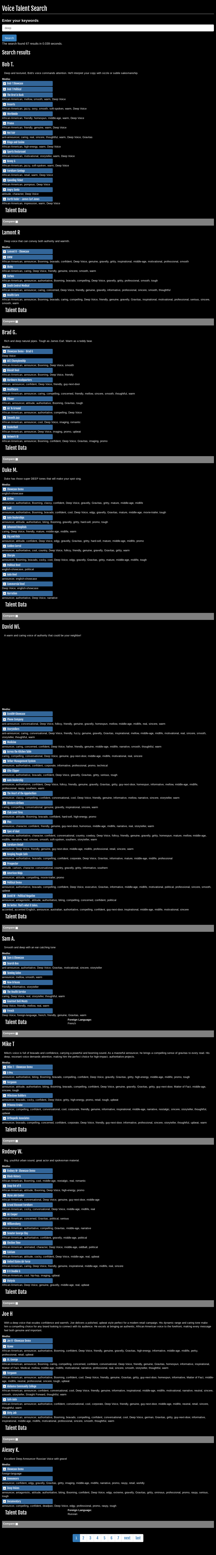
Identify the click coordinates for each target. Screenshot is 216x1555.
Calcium (11, 1252)
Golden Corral (14, 546)
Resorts (11, 104)
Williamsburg (14, 1223)
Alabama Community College (21, 1386)
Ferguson (11, 1082)
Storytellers (13, 729)
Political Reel (13, 565)
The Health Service (16, 991)
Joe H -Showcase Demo (19, 1340)
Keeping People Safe (17, 854)
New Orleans (13, 982)
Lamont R (11, 232)
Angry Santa (13, 189)
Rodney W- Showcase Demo (21, 1170)
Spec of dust (13, 831)
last (138, 1538)
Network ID (12, 436)
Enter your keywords (20, 20)
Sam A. (8, 939)
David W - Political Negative (21, 895)
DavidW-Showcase (16, 713)
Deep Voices (13, 1488)
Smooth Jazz (13, 417)
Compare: (9, 221)
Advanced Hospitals (16, 527)
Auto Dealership (15, 780)
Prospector (12, 863)
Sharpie (11, 555)
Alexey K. (10, 1450)
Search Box (13, 963)
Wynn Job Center (15, 1195)
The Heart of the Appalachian (21, 793)
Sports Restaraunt (16, 151)
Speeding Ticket (15, 180)
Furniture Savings (16, 170)
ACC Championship (16, 360)
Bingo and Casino (15, 142)
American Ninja (15, 873)
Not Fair (11, 132)
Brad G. (9, 332)
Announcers (13, 1478)
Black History (14, 1176)
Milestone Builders (16, 1095)
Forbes (10, 276)
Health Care (13, 295)
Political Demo (14, 882)
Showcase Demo (15, 489)
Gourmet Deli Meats (17, 1001)
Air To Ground (14, 408)
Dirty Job (11, 1412)
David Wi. (11, 627)
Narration (12, 593)
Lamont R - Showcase (18, 251)
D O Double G (13, 1271)
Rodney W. (12, 1151)
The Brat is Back (15, 95)
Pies (9, 822)
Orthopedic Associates (18, 1118)
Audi (9, 508)
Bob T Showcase (15, 83)
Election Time (14, 1242)
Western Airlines (15, 803)
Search (9, 38)
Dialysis (11, 1280)
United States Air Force (18, 1261)
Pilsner (10, 398)
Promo (10, 123)
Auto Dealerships (15, 517)
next (127, 1538)
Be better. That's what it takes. (22, 905)
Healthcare (12, 389)
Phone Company (15, 719)
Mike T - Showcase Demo (20, 1067)
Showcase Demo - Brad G (20, 351)
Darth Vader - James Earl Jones (23, 199)
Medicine (11, 742)
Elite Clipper (13, 770)
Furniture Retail (15, 844)
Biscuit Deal (13, 370)
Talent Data (16, 210)
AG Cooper (12, 1214)
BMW (9, 257)
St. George (12, 1359)
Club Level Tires (15, 812)
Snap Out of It (14, 1185)
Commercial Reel (16, 584)
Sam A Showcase (15, 957)
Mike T (8, 1044)
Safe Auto (12, 1399)
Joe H (7, 1314)
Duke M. (9, 470)
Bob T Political (14, 89)
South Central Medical (18, 285)
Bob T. (8, 64)
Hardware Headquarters (19, 380)
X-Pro (10, 1072)
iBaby (10, 266)
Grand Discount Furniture (20, 1205)
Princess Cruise (15, 1105)
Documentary (14, 1501)
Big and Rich (13, 536)
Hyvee (10, 1346)
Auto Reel (12, 574)
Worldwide (12, 113)
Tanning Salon (14, 973)
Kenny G (11, 161)
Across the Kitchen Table (19, 751)
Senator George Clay (17, 1233)
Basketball (12, 427)
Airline (10, 498)
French (10, 1010)
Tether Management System (21, 761)
